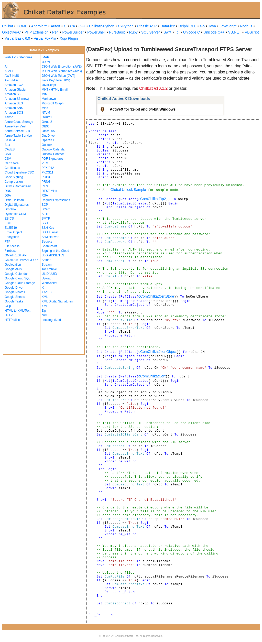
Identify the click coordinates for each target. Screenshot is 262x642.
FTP (7, 241)
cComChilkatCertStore (156, 296)
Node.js (246, 26)
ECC (8, 223)
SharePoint (49, 246)
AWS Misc (12, 80)
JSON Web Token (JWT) (58, 76)
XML (45, 297)
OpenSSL (48, 140)
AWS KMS (12, 76)
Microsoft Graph (52, 103)
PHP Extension (37, 32)
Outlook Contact (53, 154)
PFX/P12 (48, 168)
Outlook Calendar (54, 149)
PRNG (46, 181)
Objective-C (11, 32)
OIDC (45, 126)
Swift (167, 32)
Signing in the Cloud (55, 251)
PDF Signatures (52, 158)
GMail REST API (16, 255)
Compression (14, 181)
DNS (8, 191)
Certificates (12, 168)
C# (72, 26)
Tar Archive (49, 269)
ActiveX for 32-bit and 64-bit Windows (143, 109)
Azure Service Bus (17, 131)
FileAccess (12, 246)
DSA (8, 195)
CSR (8, 154)
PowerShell (96, 32)
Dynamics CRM (15, 214)
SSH (45, 223)
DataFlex (167, 26)
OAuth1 (47, 117)
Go (202, 26)
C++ (82, 26)
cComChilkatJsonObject (157, 352)
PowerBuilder (72, 32)
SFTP (46, 214)
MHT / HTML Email (55, 89)
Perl (55, 32)
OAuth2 (47, 122)
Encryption (12, 237)
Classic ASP (147, 26)
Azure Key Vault (15, 126)
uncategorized (51, 320)
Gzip (8, 306)
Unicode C (191, 32)
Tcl (177, 32)
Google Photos (15, 292)
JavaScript (228, 26)
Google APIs (13, 269)
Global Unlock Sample (128, 190)
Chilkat (7, 26)
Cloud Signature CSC (19, 172)
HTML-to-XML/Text (17, 310)
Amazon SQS (14, 112)
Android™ (39, 26)
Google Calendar (16, 274)
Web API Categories (18, 57)
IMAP (45, 57)
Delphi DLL (187, 26)
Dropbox (10, 209)
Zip (44, 310)
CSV (8, 158)
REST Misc (49, 191)
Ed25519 (11, 228)
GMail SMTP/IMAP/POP (21, 260)
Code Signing (14, 177)
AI (6, 66)
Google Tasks (14, 301)
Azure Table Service (18, 135)
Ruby (133, 32)
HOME (22, 26)
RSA (45, 195)
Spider (46, 260)
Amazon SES (14, 103)
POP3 (46, 177)
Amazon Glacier (15, 89)
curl (44, 315)
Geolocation (13, 264)
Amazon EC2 (14, 85)
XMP (45, 306)
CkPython (126, 26)
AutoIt (55, 26)
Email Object (13, 232)
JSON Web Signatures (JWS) (62, 71)
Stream (47, 264)
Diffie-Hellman (14, 200)
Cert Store (12, 163)
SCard (46, 209)
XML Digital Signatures (57, 301)
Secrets (47, 241)
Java (212, 26)
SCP (45, 204)
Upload (46, 278)
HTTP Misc (12, 320)
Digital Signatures (17, 204)
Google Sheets (15, 297)
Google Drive (14, 287)
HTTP (9, 315)
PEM (45, 163)
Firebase (11, 251)
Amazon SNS (14, 108)
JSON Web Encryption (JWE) (62, 66)
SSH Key (48, 228)
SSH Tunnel (50, 232)
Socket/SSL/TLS (53, 255)
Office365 (48, 131)
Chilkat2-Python (101, 26)
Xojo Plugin (69, 38)
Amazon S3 (12, 94)
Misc (45, 108)
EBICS (9, 218)
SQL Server (150, 32)
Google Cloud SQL (17, 278)
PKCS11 (47, 172)
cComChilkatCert (152, 376)
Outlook (47, 145)
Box (7, 145)
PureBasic (117, 32)
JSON (46, 62)
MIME (46, 94)
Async (9, 117)
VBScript (252, 32)
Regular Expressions (56, 200)
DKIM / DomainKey (18, 186)
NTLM (46, 112)
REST (46, 186)
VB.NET (234, 32)
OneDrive (48, 135)
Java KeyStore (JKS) (56, 80)
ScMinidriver (50, 237)
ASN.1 (9, 71)
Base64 (10, 140)
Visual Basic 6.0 (17, 38)
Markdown (49, 99)
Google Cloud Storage (20, 283)
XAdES (47, 292)
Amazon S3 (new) (17, 99)
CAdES (10, 149)
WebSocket (49, 283)
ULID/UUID (49, 274)
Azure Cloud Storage (19, 122)
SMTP (46, 218)
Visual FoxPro (45, 38)
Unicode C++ (214, 32)
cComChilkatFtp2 (152, 199)
